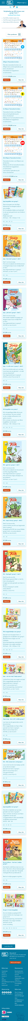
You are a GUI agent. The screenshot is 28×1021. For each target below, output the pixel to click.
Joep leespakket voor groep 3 (10, 201)
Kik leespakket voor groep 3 (10, 409)
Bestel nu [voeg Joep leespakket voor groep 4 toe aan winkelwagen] (6, 832)
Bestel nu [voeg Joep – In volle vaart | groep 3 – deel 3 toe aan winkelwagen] (6, 387)
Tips (3, 978)
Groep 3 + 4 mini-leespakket (10, 910)
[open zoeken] (10, 7)
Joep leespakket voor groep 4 (10, 807)
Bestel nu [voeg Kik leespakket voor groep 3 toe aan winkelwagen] (6, 434)
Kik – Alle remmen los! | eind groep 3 (12, 762)
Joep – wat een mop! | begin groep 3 (12, 676)
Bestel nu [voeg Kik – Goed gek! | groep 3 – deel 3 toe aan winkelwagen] (6, 601)
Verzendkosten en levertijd (19, 973)
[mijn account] (17, 7)
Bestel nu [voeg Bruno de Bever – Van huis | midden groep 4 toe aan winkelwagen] (6, 887)
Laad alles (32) (8, 946)
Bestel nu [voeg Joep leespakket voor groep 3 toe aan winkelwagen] (6, 228)
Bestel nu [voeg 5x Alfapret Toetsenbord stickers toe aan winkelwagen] (6, 129)
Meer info (21, 80)
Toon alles (5, 942)
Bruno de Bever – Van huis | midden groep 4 (12, 863)
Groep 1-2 (4, 974)
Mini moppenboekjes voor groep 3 (12, 631)
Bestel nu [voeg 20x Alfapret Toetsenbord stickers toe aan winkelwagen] (6, 180)
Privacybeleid (18, 983)
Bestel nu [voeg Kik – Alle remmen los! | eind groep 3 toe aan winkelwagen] (6, 785)
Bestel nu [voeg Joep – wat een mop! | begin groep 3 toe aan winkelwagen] (6, 700)
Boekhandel (4, 985)
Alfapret (4, 973)
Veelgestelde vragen (19, 978)
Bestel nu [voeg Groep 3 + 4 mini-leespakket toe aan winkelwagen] (6, 935)
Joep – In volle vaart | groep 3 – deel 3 (13, 366)
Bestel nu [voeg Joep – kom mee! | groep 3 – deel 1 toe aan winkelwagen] (6, 282)
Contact (17, 985)
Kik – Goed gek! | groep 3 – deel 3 (12, 574)
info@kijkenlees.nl (19, 1000)
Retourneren (18, 976)
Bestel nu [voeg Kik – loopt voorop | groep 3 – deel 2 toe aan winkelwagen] (6, 544)
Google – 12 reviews (6, 994)
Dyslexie (4, 980)
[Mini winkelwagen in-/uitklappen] (13, 7)
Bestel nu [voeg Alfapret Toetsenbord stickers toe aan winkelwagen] (6, 80)
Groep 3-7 (4, 976)
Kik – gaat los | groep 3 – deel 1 (11, 465)
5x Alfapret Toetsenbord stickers (11, 109)
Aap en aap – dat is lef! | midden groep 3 (13, 719)
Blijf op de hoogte (15, 962)
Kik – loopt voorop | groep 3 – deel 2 (12, 520)
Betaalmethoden (19, 971)
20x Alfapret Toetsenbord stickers (12, 158)
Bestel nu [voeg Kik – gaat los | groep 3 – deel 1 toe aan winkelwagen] (6, 490)
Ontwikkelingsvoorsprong (7, 981)
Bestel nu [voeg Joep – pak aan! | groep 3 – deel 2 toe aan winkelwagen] (6, 336)
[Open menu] (3, 3)
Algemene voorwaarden (18, 980)
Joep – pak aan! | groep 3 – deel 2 (11, 312)
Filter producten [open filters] (14, 34)
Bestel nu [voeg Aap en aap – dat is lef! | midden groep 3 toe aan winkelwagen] (6, 742)
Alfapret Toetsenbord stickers (11, 62)
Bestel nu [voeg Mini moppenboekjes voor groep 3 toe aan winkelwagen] (6, 657)
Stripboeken (5, 971)
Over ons (4, 983)
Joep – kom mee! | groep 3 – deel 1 (12, 259)
